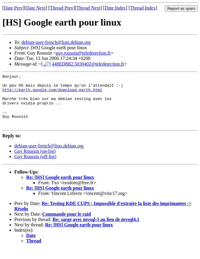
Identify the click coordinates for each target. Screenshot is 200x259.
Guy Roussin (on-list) (35, 161)
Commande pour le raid (66, 224)
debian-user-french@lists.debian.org (56, 42)
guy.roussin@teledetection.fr (83, 52)
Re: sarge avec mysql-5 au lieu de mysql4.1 (95, 230)
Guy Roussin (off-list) (35, 167)
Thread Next (88, 7)
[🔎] (46, 63)
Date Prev (13, 7)
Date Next (36, 7)
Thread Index (143, 7)
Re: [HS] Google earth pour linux (60, 187)
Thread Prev (61, 7)
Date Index (115, 7)
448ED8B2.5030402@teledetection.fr (88, 63)
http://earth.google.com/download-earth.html (52, 93)
